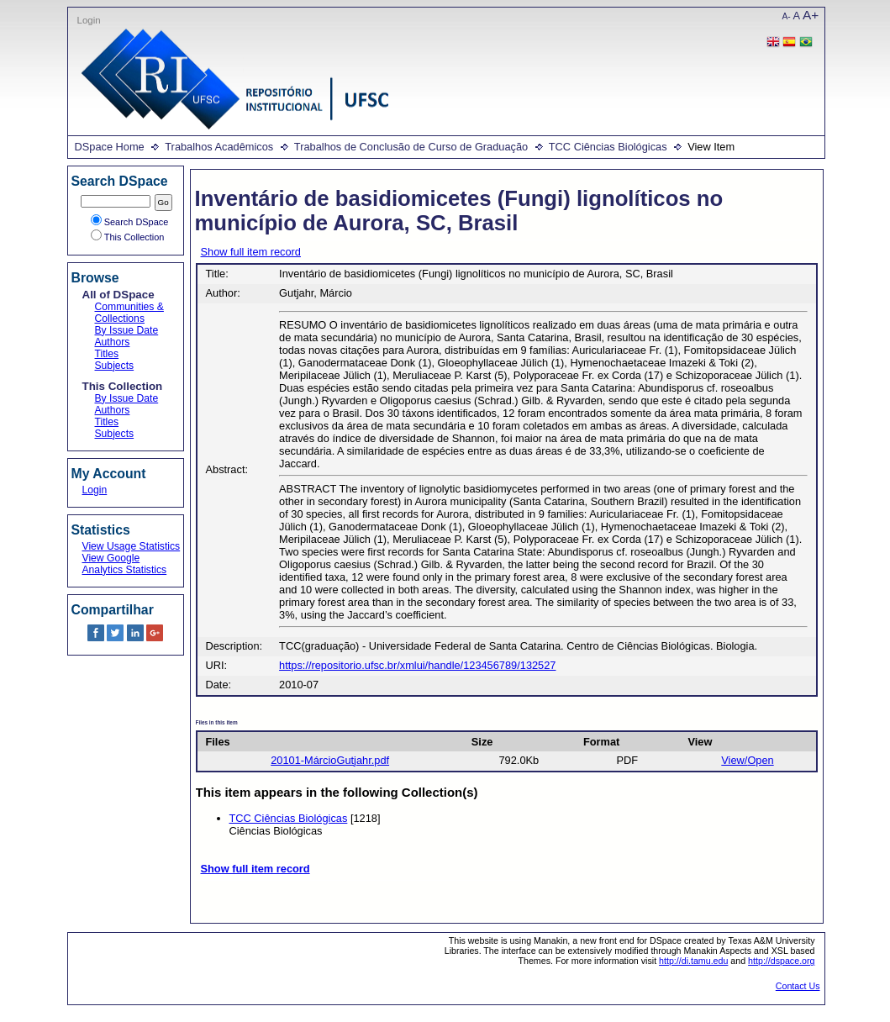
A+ (811, 15)
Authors (112, 342)
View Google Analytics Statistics (124, 564)
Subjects (114, 365)
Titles (107, 354)
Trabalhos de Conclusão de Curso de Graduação (411, 146)
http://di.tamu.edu (693, 961)
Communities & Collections (129, 312)
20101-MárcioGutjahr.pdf (330, 760)
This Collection (128, 237)
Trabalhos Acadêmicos (219, 146)
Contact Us (798, 986)
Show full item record (251, 251)
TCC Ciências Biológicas (608, 146)
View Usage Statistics (131, 546)
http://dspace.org (781, 961)
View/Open (747, 760)
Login (89, 20)
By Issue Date (127, 330)
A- (786, 16)
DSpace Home (110, 146)
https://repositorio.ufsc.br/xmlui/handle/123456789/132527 (417, 665)
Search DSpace (130, 222)
